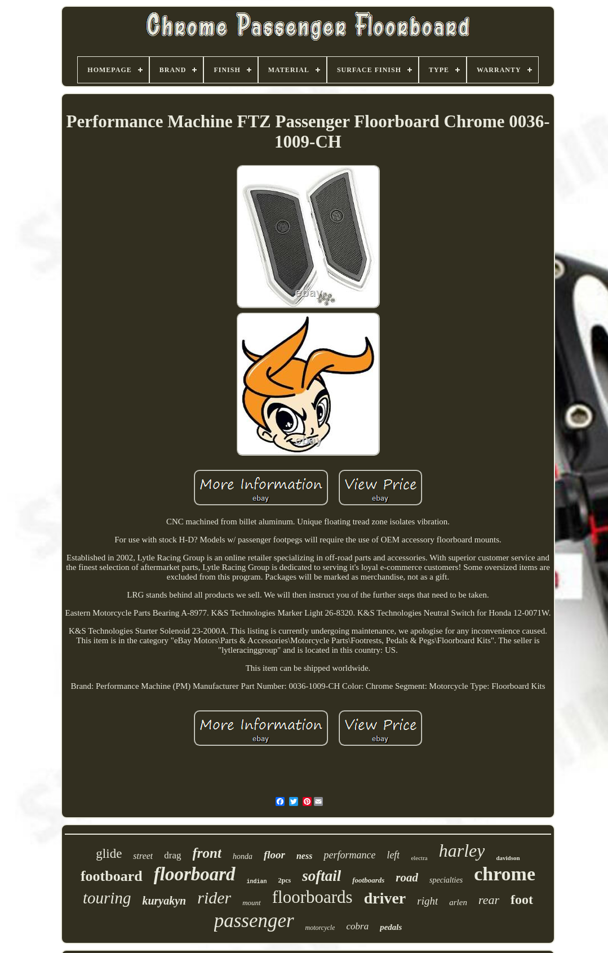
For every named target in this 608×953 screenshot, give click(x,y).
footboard (112, 876)
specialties (446, 880)
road (407, 877)
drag (172, 855)
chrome (504, 873)
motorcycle (320, 928)
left (393, 855)
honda (242, 856)
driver (385, 898)
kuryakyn (164, 900)
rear (488, 900)
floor (274, 855)
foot (522, 899)
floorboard (195, 874)
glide (109, 854)
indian (257, 882)
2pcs (284, 880)
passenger (254, 921)
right (427, 901)
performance (349, 855)
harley (462, 850)
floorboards (312, 897)
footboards (368, 880)
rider (214, 897)
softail (321, 875)
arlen (458, 902)
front (207, 853)
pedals (391, 927)
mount (251, 902)
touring (107, 898)
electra (419, 857)
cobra (357, 926)
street (143, 856)
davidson (508, 857)
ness (304, 856)
